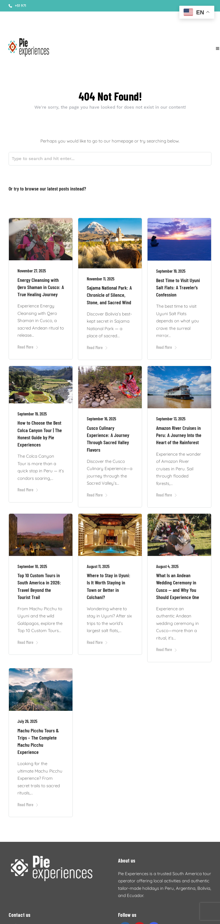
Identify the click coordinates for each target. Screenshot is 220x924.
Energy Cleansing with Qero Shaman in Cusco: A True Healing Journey (40, 285)
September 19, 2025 (170, 269)
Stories (14, 28)
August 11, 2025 (98, 564)
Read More (28, 344)
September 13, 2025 (170, 416)
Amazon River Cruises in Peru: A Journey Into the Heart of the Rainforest (178, 433)
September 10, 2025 (32, 564)
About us (33, 28)
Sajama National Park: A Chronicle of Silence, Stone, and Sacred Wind (109, 292)
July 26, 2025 (27, 719)
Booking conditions (63, 28)
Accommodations (101, 28)
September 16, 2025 (101, 416)
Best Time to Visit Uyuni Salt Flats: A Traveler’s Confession (178, 285)
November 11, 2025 (100, 276)
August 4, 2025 (167, 564)
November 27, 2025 (31, 268)
